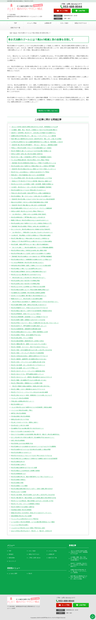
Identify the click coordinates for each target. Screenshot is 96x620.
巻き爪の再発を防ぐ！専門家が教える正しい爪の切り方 (28, 217)
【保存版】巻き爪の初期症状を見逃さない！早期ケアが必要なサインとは (33, 163)
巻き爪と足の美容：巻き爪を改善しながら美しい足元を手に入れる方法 (33, 494)
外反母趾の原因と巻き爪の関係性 (21, 510)
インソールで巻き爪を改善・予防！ (22, 410)
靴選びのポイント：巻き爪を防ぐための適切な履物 (26, 298)
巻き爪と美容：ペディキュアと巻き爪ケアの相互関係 (27, 353)
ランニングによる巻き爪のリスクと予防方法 (24, 519)
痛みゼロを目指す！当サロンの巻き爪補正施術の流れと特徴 (29, 202)
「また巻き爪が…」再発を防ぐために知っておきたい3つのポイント (32, 232)
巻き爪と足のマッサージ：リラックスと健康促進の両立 (28, 371)
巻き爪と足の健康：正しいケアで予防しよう (24, 368)
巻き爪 (15, 33)
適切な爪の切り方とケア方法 (20, 419)
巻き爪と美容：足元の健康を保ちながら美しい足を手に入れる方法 (31, 350)
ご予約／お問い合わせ (34, 557)
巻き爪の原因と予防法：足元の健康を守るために (26, 335)
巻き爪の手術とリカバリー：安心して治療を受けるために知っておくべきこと (35, 323)
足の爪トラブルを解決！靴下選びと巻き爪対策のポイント (28, 295)
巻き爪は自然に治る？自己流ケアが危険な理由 (25, 280)
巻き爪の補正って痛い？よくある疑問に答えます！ (26, 268)
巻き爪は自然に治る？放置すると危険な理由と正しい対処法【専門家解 (33, 166)
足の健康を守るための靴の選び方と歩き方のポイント (27, 428)
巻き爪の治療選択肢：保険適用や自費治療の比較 (26, 329)
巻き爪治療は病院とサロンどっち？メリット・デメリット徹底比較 (31, 208)
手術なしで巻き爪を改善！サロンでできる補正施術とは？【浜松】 (31, 148)
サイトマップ (12, 561)
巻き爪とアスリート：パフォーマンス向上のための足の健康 (29, 392)
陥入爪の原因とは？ (17, 404)
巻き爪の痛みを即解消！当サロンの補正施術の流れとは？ (28, 271)
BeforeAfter (12, 557)
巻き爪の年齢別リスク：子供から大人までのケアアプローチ (29, 308)
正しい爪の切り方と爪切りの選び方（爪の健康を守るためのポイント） (33, 437)
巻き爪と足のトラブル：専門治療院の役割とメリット (27, 374)
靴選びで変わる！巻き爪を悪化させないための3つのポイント (30, 220)
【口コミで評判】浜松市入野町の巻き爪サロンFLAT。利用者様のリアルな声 (34, 127)
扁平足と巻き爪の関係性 (18, 413)
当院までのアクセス (81, 23)
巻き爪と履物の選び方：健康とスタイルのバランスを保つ (28, 344)
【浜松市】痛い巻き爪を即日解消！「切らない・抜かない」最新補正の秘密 (34, 145)
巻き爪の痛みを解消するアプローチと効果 (24, 467)
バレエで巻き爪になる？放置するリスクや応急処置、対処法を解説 (31, 407)
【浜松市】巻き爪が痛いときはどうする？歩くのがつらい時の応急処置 (33, 199)
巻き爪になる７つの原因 (18, 491)
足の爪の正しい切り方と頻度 (20, 425)
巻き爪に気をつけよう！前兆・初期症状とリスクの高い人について (31, 395)
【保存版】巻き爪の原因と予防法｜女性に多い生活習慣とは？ (30, 226)
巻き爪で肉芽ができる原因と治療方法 (22, 507)
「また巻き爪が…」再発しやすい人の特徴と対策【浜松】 (28, 214)
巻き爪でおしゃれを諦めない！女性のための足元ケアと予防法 (30, 172)
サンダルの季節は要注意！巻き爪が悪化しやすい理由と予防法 (30, 160)
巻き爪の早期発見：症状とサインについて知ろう (26, 314)
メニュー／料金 (31, 23)
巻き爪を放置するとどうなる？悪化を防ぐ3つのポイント (28, 190)
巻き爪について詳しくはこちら (48, 110)
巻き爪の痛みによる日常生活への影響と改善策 (25, 470)
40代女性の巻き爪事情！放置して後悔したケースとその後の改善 (31, 265)
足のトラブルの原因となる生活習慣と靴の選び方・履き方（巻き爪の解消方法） (35, 434)
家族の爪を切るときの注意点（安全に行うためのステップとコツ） (31, 513)
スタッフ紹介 (64, 23)
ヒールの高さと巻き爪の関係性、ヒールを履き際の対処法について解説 (33, 522)
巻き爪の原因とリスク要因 (19, 485)
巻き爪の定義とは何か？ (18, 464)
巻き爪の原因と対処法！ (18, 479)
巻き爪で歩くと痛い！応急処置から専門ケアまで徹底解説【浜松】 (31, 157)
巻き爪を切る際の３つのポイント (21, 452)
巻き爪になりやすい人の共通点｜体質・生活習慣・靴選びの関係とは (32, 184)
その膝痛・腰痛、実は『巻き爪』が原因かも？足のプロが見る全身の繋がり (34, 130)
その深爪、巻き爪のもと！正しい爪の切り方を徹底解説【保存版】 (31, 187)
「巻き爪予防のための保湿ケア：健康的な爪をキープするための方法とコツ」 (35, 301)
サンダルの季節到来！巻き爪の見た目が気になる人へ (27, 262)
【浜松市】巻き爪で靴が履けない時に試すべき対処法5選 (28, 205)
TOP (15, 23)
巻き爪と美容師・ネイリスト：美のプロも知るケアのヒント (29, 347)
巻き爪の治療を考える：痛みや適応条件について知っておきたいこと (32, 476)
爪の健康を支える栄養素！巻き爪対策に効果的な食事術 (28, 292)
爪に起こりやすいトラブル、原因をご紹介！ (24, 422)
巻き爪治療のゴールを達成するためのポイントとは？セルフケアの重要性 (33, 446)
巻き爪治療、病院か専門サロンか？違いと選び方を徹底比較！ (30, 244)
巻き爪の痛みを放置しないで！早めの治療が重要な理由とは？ (30, 289)
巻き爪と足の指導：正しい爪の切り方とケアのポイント (28, 365)
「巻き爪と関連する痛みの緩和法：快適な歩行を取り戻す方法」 (31, 386)
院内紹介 (11, 554)
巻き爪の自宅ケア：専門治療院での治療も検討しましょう (28, 326)
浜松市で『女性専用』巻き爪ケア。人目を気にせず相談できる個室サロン (33, 133)
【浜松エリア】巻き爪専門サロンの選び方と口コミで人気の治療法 (31, 241)
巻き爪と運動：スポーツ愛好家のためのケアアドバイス (28, 389)
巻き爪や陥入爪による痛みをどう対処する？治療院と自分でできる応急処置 (34, 458)
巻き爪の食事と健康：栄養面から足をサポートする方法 (28, 320)
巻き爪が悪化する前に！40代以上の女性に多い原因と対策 (29, 250)
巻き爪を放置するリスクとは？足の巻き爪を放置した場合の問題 (31, 449)
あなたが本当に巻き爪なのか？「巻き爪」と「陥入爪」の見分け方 (31, 531)
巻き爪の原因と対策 (17, 482)
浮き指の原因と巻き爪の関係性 (20, 416)
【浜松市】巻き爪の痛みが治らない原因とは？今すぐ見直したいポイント (33, 169)
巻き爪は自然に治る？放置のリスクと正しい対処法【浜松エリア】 (31, 223)
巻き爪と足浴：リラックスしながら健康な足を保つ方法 (28, 362)
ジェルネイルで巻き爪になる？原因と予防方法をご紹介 (28, 528)
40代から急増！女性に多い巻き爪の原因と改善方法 (27, 154)
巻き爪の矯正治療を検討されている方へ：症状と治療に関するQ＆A (32, 488)
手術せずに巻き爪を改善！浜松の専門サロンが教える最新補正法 (31, 193)
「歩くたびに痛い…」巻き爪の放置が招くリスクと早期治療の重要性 (32, 247)
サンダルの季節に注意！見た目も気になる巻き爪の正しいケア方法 (31, 178)
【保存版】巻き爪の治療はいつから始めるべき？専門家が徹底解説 (31, 256)
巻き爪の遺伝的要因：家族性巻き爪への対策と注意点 (27, 341)
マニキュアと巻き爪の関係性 (20, 398)
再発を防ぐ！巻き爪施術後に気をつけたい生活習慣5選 (28, 175)
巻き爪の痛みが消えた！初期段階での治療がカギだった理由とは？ (31, 259)
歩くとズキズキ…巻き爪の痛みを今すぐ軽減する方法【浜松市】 (31, 229)
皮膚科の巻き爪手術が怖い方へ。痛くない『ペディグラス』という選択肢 (33, 136)
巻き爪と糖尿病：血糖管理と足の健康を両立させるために (28, 359)
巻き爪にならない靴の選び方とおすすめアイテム (26, 274)
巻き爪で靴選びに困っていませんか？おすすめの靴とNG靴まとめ (31, 151)
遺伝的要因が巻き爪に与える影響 (21, 516)
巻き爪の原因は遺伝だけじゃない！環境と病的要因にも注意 (29, 332)
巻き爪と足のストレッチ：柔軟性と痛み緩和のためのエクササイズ (31, 377)
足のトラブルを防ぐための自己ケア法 (22, 431)
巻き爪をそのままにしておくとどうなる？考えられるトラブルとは (31, 455)
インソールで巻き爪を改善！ (20, 525)
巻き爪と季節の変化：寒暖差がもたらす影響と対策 (26, 383)
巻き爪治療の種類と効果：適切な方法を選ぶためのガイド (28, 304)
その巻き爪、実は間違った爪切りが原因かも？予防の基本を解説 (31, 235)
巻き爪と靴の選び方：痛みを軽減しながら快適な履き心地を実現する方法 (33, 497)
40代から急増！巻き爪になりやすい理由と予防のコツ (27, 211)
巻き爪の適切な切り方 (18, 461)
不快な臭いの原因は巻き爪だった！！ (22, 401)
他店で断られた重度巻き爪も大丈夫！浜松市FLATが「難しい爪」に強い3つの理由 (36, 139)
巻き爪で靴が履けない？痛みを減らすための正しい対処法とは (30, 238)
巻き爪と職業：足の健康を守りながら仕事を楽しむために (28, 380)
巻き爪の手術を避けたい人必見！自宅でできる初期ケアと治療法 (31, 253)
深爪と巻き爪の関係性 (18, 440)
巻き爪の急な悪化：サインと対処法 (22, 338)
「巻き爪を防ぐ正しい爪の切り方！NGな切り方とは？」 (28, 277)
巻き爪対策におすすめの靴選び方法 (22, 443)
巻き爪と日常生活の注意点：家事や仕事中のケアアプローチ (29, 356)
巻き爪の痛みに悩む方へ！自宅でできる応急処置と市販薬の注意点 (31, 310)
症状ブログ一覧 (15, 27)
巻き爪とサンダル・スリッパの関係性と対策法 (25, 504)
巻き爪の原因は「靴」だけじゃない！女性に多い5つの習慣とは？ (31, 196)
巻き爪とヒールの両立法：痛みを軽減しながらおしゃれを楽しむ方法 (32, 501)
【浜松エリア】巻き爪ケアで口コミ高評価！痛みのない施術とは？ (31, 181)
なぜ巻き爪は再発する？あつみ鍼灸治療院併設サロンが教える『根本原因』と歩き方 (37, 142)
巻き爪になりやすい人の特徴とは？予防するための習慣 (28, 286)
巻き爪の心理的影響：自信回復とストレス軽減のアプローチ (29, 316)
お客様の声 (48, 23)
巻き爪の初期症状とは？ (18, 473)
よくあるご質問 (13, 573)
